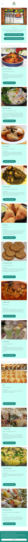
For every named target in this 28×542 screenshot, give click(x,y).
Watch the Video (9, 120)
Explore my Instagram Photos (14, 38)
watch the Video (9, 82)
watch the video (9, 237)
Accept (14, 539)
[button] (3, 4)
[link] (14, 4)
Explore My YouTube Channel (14, 34)
